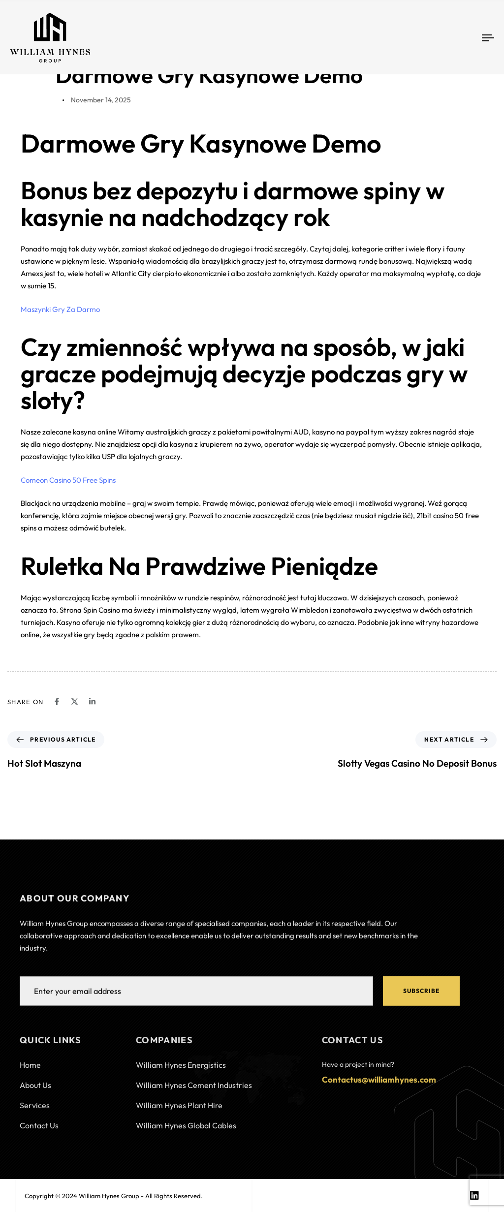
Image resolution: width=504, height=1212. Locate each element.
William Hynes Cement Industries (194, 1091)
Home (30, 1071)
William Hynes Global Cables (186, 1132)
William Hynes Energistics (181, 1071)
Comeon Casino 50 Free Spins (68, 480)
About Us (35, 1091)
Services (35, 1112)
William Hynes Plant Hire (179, 1112)
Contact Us (39, 1132)
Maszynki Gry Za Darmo (60, 309)
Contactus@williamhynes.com (379, 1086)
